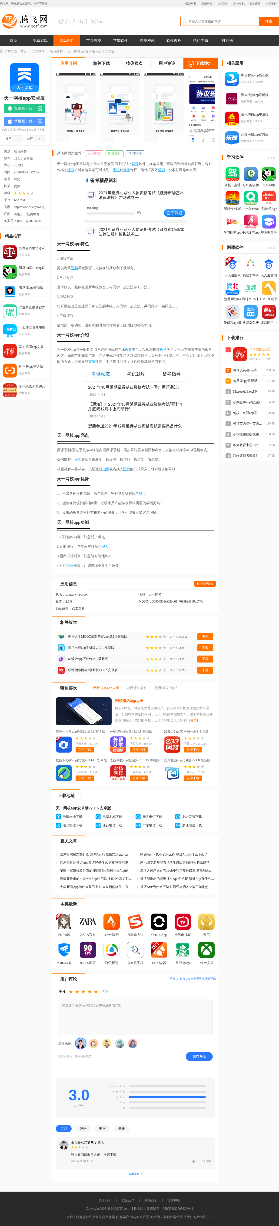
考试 (139, 493)
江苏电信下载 (112, 825)
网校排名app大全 (129, 701)
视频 (74, 268)
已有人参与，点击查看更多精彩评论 (193, 978)
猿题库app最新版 (245, 381)
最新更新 (190, 3)
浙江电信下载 (192, 825)
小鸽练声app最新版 (246, 402)
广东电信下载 (152, 825)
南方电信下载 (152, 816)
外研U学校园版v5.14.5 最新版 (131, 731)
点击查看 (78, 608)
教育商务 (56, 51)
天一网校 (94, 153)
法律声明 (173, 1200)
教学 (163, 349)
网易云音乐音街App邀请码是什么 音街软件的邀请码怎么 (97, 862)
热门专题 (200, 41)
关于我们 (105, 1200)
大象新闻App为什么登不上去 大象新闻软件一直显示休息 (97, 887)
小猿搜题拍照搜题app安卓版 (253, 434)
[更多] (193, 720)
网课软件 (114, 153)
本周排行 (271, 3)
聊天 (104, 546)
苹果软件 (120, 41)
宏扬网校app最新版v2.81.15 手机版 (134, 760)
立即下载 (84, 749)
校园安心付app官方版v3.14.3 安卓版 (81, 760)
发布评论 (199, 1056)
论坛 (69, 565)
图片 (126, 469)
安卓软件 (67, 41)
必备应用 (255, 3)
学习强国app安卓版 (263, 349)
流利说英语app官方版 (248, 370)
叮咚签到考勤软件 (246, 455)
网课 (135, 164)
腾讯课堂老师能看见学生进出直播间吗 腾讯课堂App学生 (177, 862)
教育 (128, 349)
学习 (161, 170)
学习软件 (135, 153)
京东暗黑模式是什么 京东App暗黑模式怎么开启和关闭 (97, 854)
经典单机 (239, 3)
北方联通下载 (192, 816)
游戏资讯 (147, 41)
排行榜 (227, 41)
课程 (70, 170)
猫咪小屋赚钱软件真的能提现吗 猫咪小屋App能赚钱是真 (97, 870)
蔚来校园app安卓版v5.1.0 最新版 (187, 760)
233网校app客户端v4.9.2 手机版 (186, 731)
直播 (91, 362)
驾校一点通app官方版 (248, 413)
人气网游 (223, 3)
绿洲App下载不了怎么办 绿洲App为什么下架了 (174, 854)
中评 (102, 1128)
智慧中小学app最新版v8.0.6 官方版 (80, 731)
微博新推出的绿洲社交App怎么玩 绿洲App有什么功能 (177, 879)
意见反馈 (128, 1200)
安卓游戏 (40, 41)
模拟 (77, 459)
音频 (126, 170)
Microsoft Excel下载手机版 (251, 391)
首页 (13, 41)
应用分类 (207, 3)
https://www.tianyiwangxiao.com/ (29, 207)
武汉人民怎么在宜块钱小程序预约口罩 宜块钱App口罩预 (177, 870)
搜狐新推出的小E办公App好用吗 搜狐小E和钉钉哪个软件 (97, 879)
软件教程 (173, 41)
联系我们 (150, 1200)
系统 (116, 170)
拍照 (105, 469)
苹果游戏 (93, 41)
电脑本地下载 (72, 816)
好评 (83, 1128)
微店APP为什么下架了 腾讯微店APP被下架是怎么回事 (177, 887)
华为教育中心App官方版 (250, 445)
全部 (63, 1128)
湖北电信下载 (72, 825)
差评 (121, 1128)
